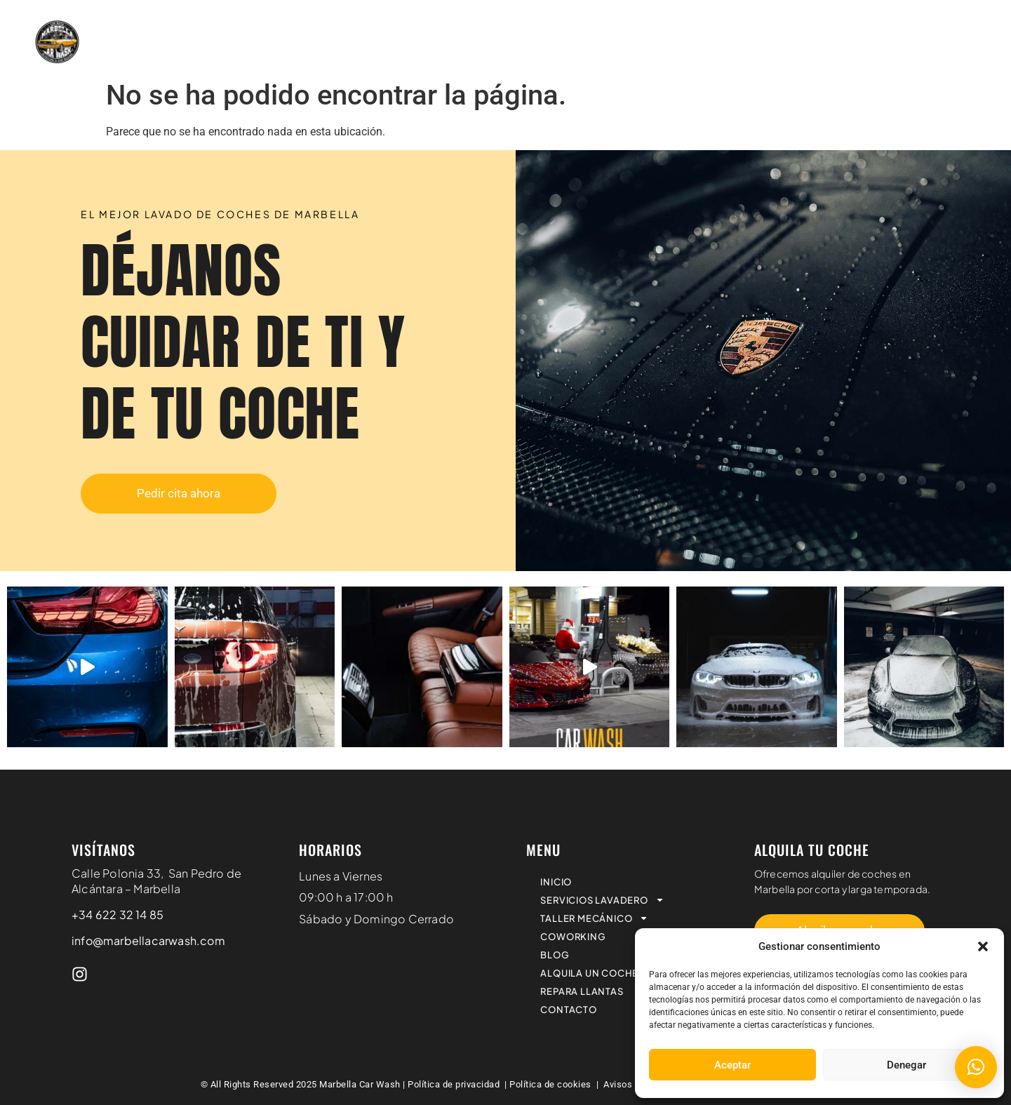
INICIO (305, 24)
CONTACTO (964, 56)
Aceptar (732, 1065)
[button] (983, 946)
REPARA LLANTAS (947, 24)
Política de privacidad (455, 1084)
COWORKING (667, 24)
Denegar (906, 1065)
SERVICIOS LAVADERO (412, 24)
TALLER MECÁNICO (555, 24)
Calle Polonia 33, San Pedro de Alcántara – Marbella (156, 881)
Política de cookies (550, 1084)
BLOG (738, 24)
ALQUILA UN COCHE (828, 24)
